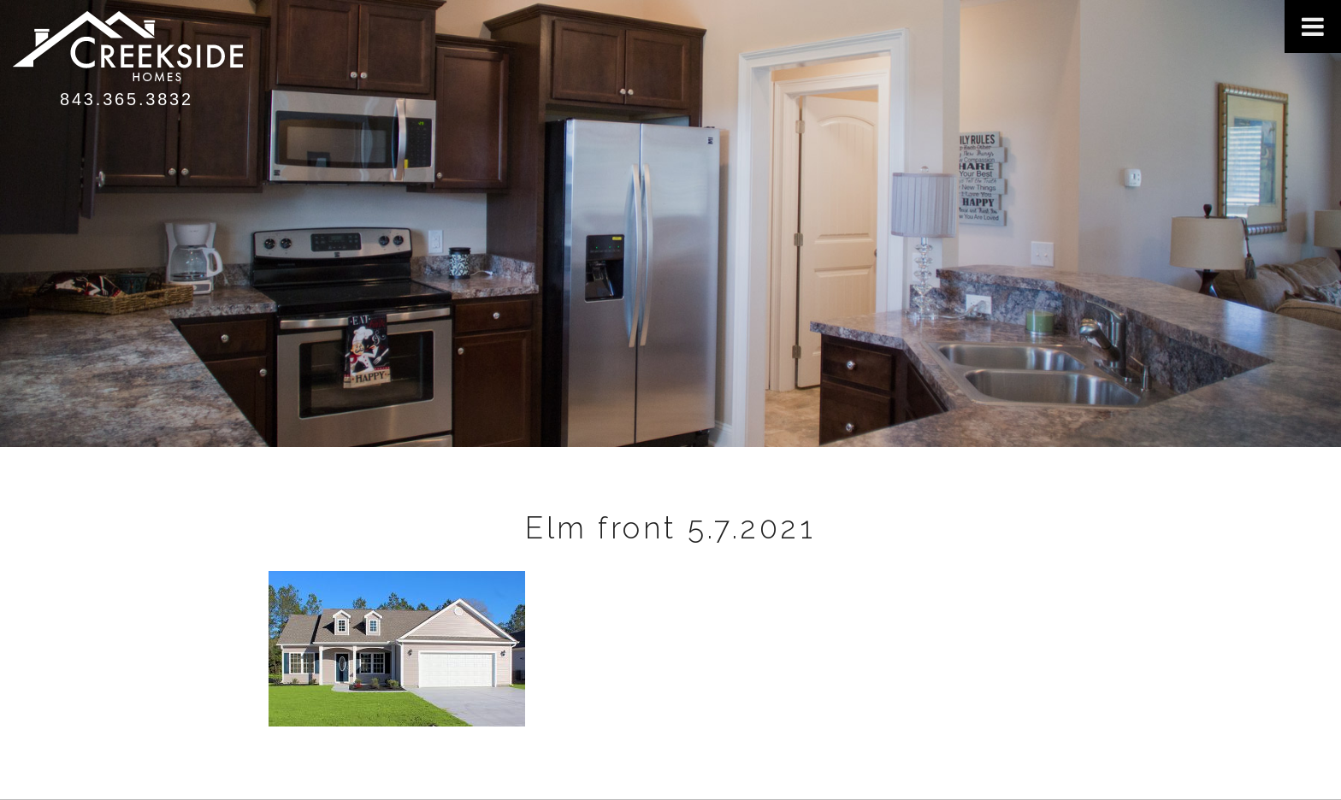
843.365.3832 (126, 99)
